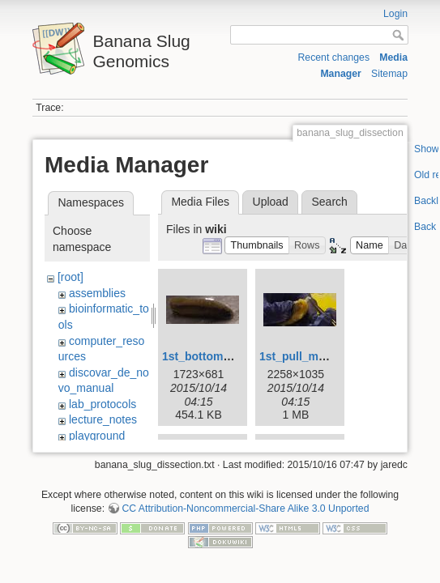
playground (97, 435)
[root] (70, 276)
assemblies (97, 293)
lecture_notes (103, 419)
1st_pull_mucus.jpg (312, 356)
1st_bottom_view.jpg (218, 356)
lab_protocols (102, 404)
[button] (256, 245)
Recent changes (333, 57)
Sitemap (389, 73)
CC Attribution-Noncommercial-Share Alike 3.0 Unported (245, 508)
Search (329, 201)
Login (395, 13)
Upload (270, 201)
